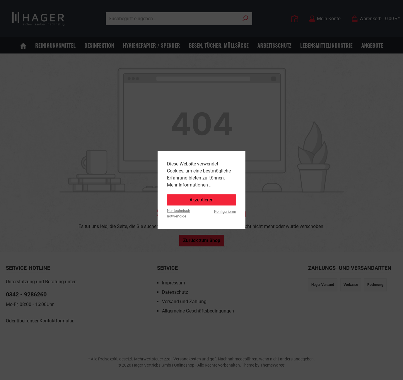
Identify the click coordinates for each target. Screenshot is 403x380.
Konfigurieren (225, 211)
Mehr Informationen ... (190, 185)
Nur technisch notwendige (178, 213)
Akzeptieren (201, 200)
